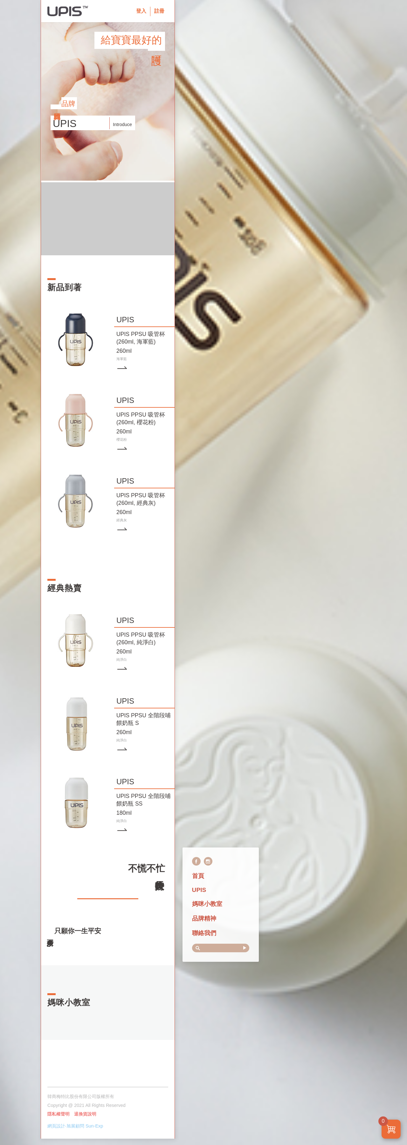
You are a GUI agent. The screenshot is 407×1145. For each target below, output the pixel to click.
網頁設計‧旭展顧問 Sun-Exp (75, 1125)
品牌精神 (204, 918)
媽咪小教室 (207, 904)
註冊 (159, 11)
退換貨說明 (85, 1113)
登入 (141, 11)
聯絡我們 (204, 933)
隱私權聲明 (58, 1113)
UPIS (199, 890)
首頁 (198, 876)
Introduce (122, 124)
